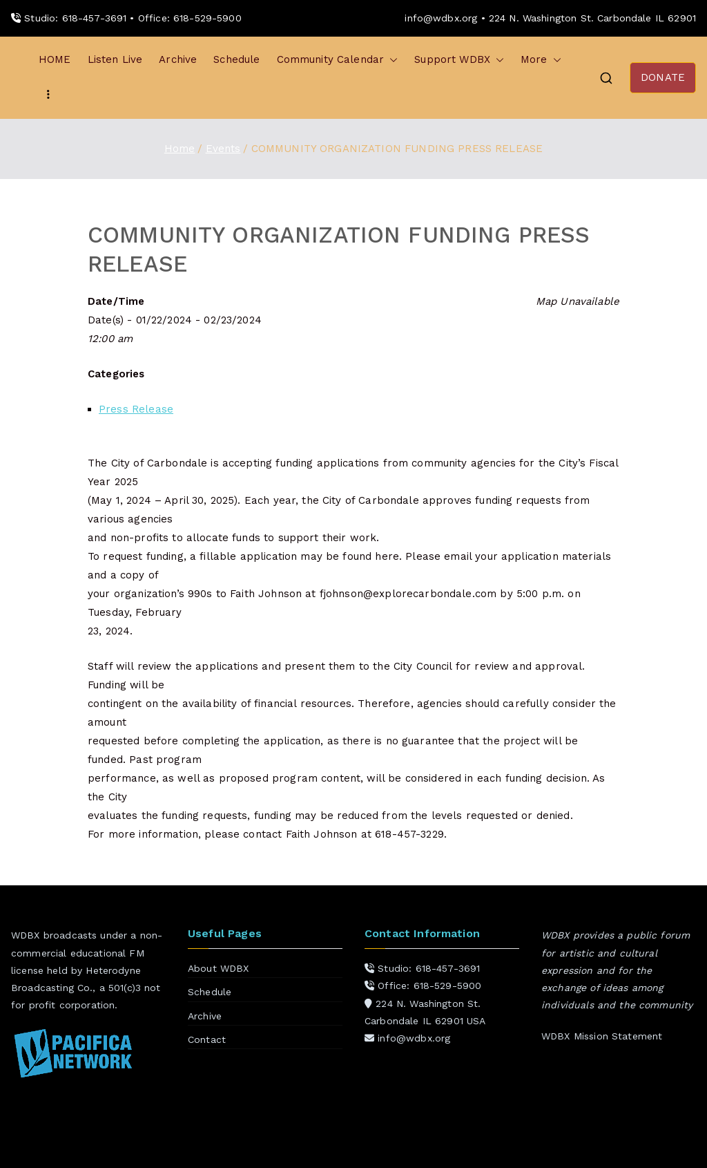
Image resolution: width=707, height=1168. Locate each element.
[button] (391, 59)
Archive (178, 59)
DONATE (663, 77)
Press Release (136, 409)
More (541, 59)
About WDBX (218, 968)
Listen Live (115, 59)
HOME (55, 59)
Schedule (236, 59)
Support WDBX (459, 59)
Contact (207, 1039)
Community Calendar (337, 59)
